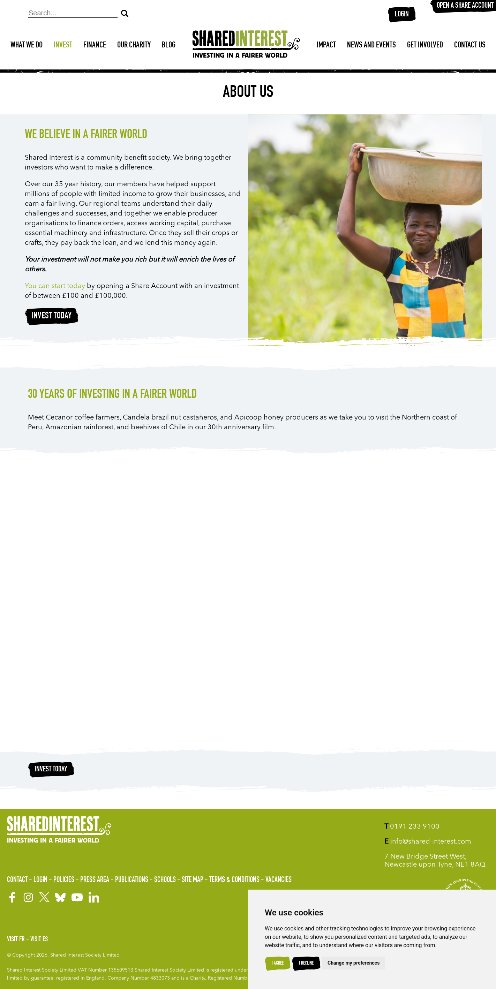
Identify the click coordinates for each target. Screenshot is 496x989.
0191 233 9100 (411, 826)
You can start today (55, 286)
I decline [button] (306, 963)
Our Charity (134, 45)
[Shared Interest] (246, 46)
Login (402, 14)
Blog (168, 45)
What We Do (26, 45)
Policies (63, 880)
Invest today (52, 316)
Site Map (192, 880)
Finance (94, 45)
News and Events (371, 45)
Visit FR (16, 939)
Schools (165, 880)
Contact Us (470, 45)
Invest (63, 45)
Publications (131, 880)
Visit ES (39, 939)
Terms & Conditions (234, 880)
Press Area (94, 880)
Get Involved (425, 45)
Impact (326, 45)
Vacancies (278, 880)
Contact (17, 880)
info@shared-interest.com (427, 841)
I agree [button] (278, 963)
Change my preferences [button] (353, 963)
